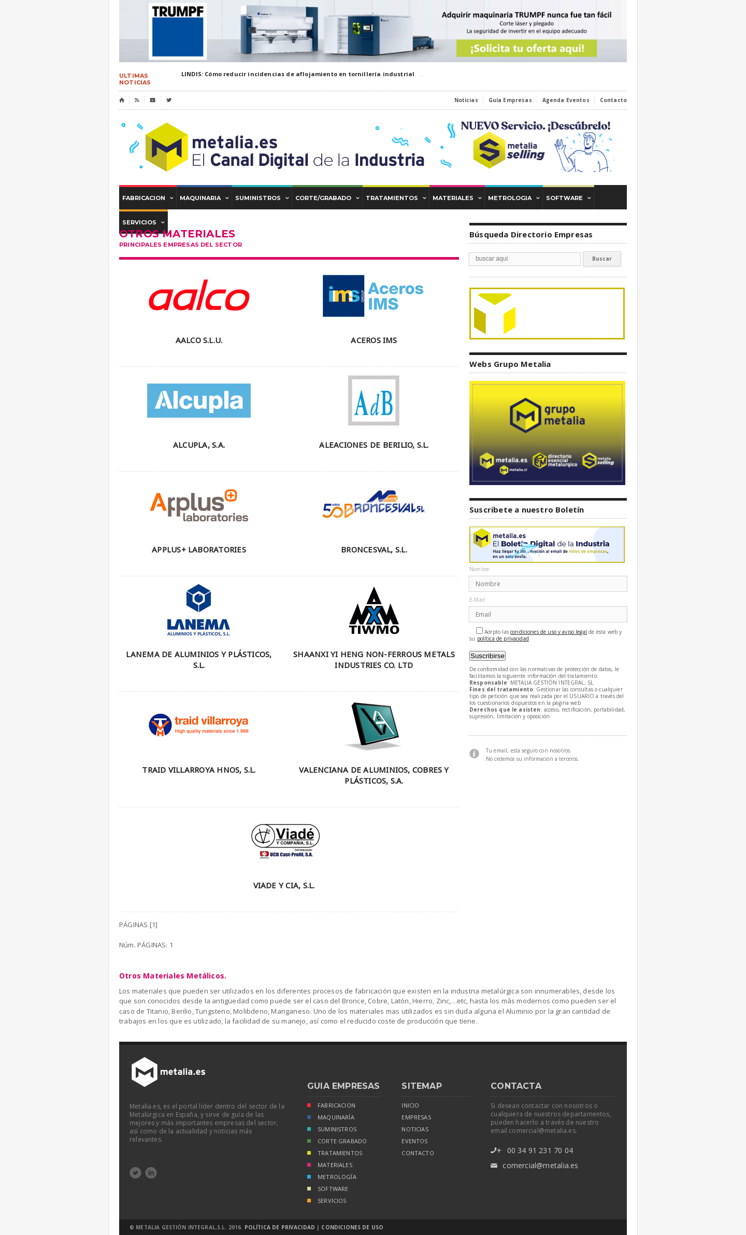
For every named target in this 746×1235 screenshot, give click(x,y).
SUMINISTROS (331, 1130)
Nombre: (480, 569)
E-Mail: (477, 600)
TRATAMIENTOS (334, 1153)
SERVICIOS (327, 1201)
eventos (414, 1141)
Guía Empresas (510, 100)
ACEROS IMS (374, 340)
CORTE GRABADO (337, 1142)
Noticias (466, 100)
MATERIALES (329, 1165)
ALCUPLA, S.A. (199, 444)
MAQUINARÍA (330, 1118)
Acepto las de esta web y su (545, 634)
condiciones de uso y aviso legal (548, 632)
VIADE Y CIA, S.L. (284, 885)
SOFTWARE (327, 1189)
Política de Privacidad (280, 1227)
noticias (414, 1129)
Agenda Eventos (566, 100)
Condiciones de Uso (352, 1227)
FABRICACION (331, 1106)
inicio (410, 1105)
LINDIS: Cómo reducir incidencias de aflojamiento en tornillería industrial (297, 73)
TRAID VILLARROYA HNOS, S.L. (198, 769)
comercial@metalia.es (534, 1165)
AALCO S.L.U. (199, 340)
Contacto (613, 100)
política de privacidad (503, 638)
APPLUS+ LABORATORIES (199, 549)
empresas (416, 1117)
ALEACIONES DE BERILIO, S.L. (373, 444)
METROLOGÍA (331, 1177)
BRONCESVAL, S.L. (374, 549)
